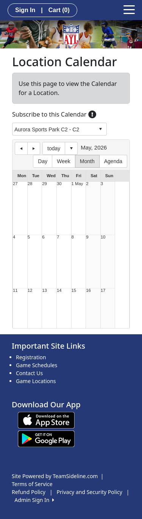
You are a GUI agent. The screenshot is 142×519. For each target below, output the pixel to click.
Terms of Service (32, 484)
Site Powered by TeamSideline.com (55, 476)
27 (15, 184)
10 (103, 237)
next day (33, 148)
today (53, 148)
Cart (59, 10)
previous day (21, 148)
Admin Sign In (34, 499)
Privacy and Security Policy (89, 492)
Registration (31, 357)
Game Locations (36, 381)
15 (74, 290)
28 (30, 184)
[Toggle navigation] (129, 9)
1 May (77, 184)
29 (44, 184)
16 (88, 290)
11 (15, 290)
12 (30, 290)
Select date (71, 148)
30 (59, 184)
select (100, 129)
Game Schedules (36, 365)
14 (59, 290)
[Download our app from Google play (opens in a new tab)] (46, 438)
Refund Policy (28, 492)
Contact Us (29, 373)
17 (103, 290)
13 (44, 290)
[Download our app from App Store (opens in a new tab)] (46, 419)
